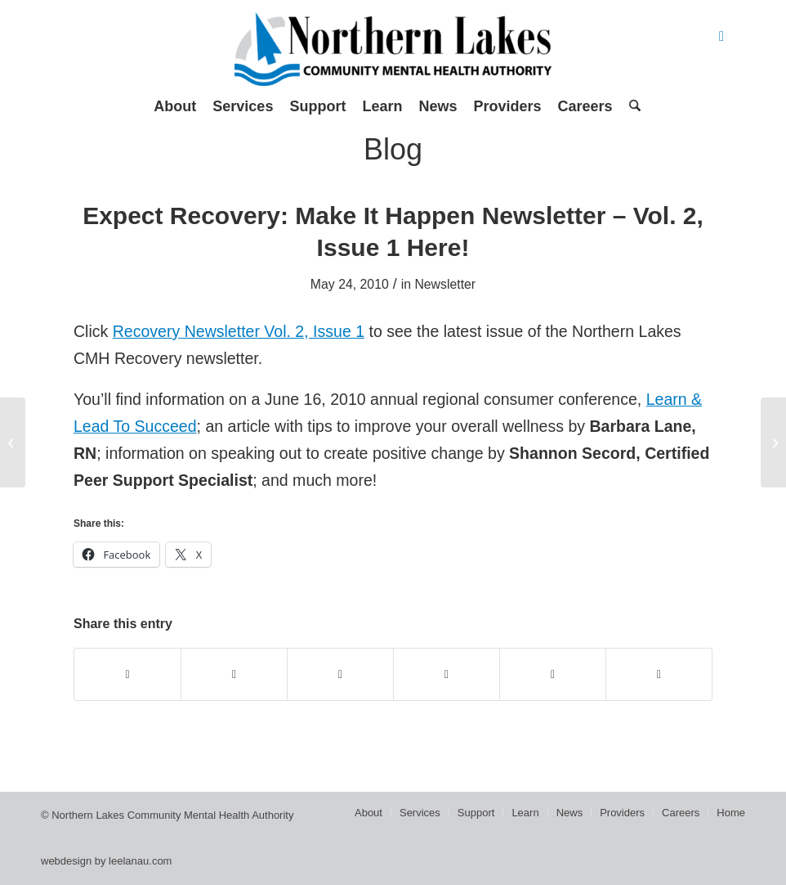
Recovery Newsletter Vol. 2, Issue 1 (238, 331)
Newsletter (445, 284)
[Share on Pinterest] (446, 674)
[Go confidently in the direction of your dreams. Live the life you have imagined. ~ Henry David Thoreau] (12, 442)
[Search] (631, 106)
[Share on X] (234, 674)
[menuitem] (174, 106)
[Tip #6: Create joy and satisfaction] (773, 442)
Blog (393, 149)
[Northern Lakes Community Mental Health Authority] (393, 49)
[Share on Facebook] (127, 674)
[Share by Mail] (659, 674)
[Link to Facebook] (721, 37)
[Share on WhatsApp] (340, 674)
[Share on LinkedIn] (552, 674)
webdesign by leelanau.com (106, 861)
